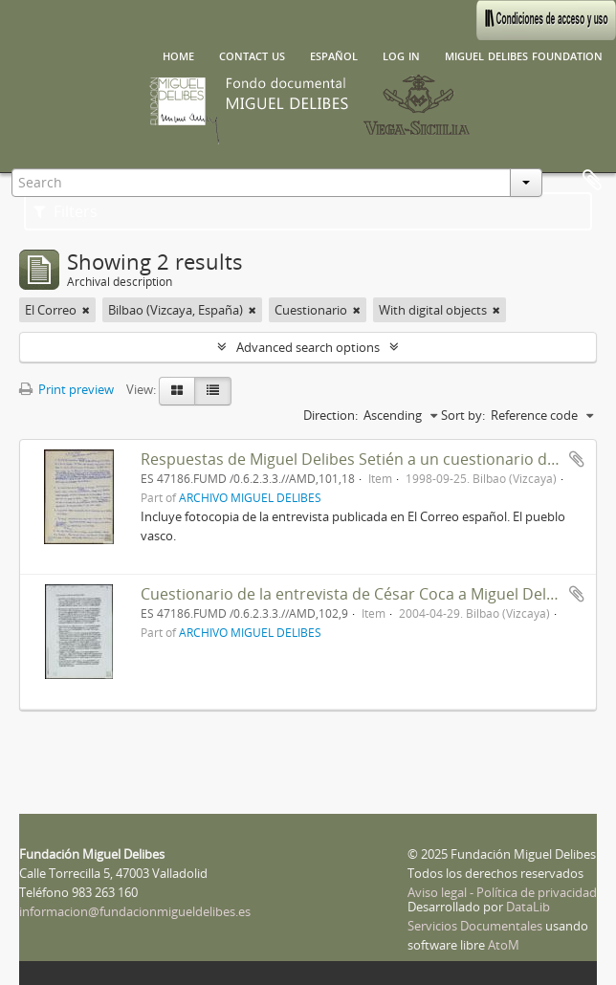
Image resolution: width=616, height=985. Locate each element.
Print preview (66, 389)
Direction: (330, 415)
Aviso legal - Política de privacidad (502, 892)
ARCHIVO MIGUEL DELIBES (250, 497)
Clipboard (592, 181)
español (334, 54)
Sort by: (463, 415)
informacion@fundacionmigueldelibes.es (135, 911)
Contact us (252, 54)
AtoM (503, 944)
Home (178, 54)
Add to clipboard (576, 459)
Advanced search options (308, 347)
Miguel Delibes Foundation (524, 54)
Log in (401, 54)
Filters (65, 211)
